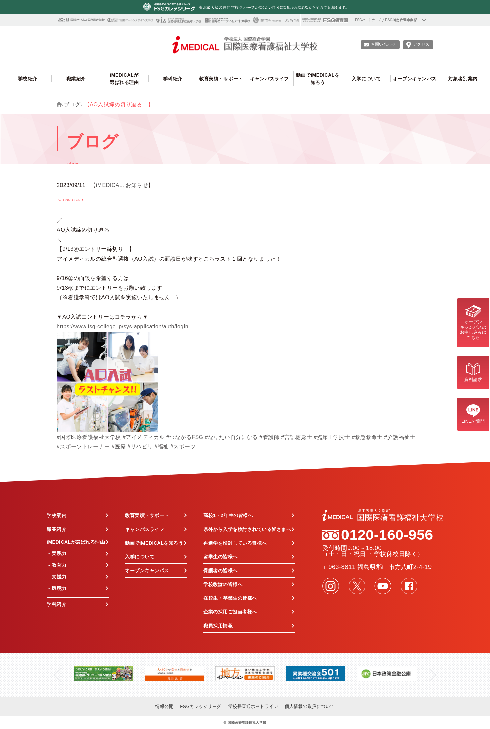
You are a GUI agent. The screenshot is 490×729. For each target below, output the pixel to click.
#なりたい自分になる (231, 437)
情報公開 (164, 706)
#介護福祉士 (399, 437)
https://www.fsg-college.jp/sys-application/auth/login (122, 326)
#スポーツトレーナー (83, 446)
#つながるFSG (184, 437)
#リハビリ (140, 446)
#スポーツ (183, 446)
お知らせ (137, 185)
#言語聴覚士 (296, 437)
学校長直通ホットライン (253, 706)
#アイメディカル (144, 437)
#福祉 (162, 446)
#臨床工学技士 (332, 437)
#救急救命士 (367, 437)
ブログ (72, 104)
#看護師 (269, 437)
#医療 (119, 446)
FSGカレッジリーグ (200, 706)
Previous (57, 675)
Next (433, 675)
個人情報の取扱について (310, 706)
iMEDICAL (109, 185)
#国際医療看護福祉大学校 (89, 437)
